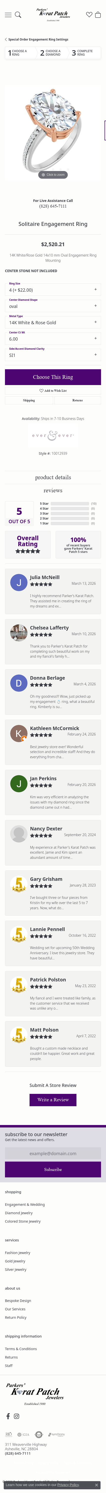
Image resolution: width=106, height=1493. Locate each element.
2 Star (44, 518)
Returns (77, 400)
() (94, 503)
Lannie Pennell (47, 929)
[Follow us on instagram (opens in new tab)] (16, 1416)
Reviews (53, 490)
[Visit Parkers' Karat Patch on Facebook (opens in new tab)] (8, 1416)
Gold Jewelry (15, 1261)
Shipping (29, 400)
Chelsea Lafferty (49, 627)
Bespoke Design (18, 1300)
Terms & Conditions (21, 1348)
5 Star (44, 503)
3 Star (44, 513)
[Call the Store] (18, 1453)
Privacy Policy (48, 1463)
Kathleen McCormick (54, 728)
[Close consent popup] (96, 1485)
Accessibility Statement (52, 1472)
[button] (18, 15)
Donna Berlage (47, 677)
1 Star (44, 523)
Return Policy (15, 1317)
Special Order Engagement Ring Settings (38, 39)
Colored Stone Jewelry (22, 1221)
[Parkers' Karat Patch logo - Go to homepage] (53, 15)
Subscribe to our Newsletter (36, 1134)
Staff (8, 1365)
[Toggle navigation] (8, 15)
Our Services (15, 1309)
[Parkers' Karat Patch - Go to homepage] (35, 1394)
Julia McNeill (45, 577)
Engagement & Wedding (25, 1204)
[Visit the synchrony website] (56, 1434)
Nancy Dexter (46, 828)
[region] (53, 133)
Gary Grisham (46, 879)
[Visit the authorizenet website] (38, 1434)
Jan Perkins (43, 778)
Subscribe (53, 1169)
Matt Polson (44, 1029)
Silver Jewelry (15, 1269)
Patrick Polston (48, 979)
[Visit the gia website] (23, 1434)
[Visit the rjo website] (8, 1434)
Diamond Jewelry (19, 1213)
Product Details (53, 477)
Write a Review (53, 1100)
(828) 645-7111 (53, 206)
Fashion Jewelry (17, 1252)
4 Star (44, 508)
